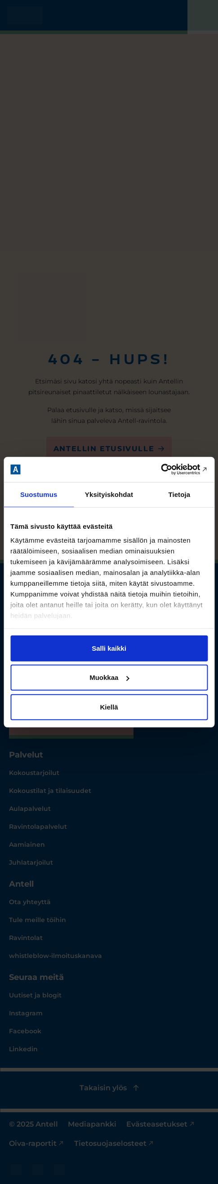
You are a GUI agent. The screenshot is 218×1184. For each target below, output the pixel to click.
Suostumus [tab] (39, 494)
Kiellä (109, 706)
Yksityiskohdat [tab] (109, 494)
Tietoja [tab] (179, 494)
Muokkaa (109, 677)
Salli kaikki (109, 648)
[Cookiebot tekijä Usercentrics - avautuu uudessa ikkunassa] (168, 469)
